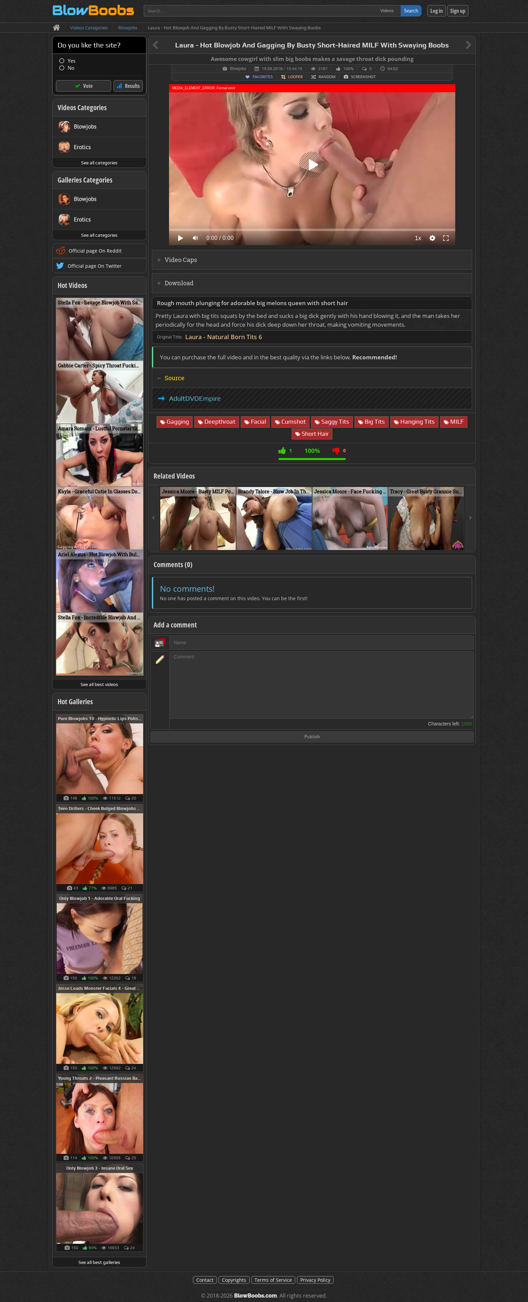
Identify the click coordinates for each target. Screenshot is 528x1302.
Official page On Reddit (95, 251)
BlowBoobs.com (255, 1296)
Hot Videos (72, 285)
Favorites (263, 76)
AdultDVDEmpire (195, 398)
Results (132, 86)
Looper (295, 76)
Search (411, 10)
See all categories (99, 162)
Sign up (457, 10)
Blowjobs (238, 68)
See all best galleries (99, 1262)
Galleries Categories (85, 180)
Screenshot (363, 76)
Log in (436, 10)
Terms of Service (273, 1280)
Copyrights (234, 1280)
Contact (204, 1280)
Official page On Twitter (95, 266)
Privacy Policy (315, 1280)
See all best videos (99, 684)
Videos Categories (82, 107)
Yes (71, 60)
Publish (312, 737)
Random (327, 76)
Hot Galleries (75, 701)
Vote (88, 86)
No (71, 67)
